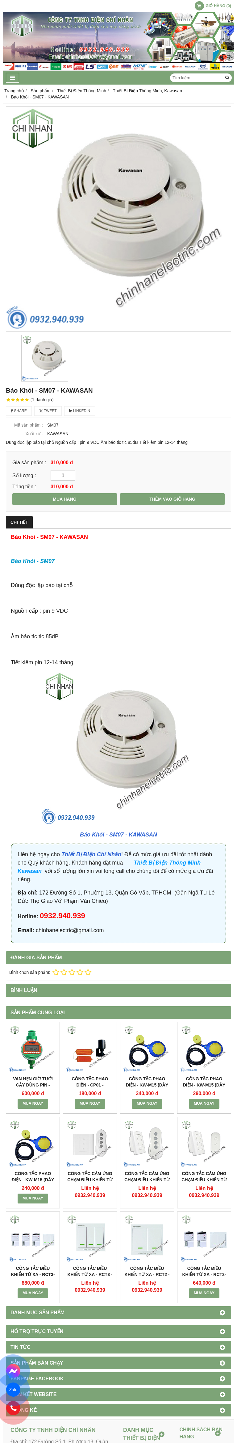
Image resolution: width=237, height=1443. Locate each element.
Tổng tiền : (24, 486)
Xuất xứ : (34, 433)
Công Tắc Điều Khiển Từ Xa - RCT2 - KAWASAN (146, 1274)
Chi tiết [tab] (19, 522)
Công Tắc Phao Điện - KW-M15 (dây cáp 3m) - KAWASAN (204, 1085)
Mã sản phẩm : (28, 425)
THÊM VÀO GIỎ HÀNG (172, 499)
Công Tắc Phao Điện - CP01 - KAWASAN (90, 1085)
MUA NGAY (33, 1103)
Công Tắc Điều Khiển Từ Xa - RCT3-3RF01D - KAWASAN (33, 1274)
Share (19, 411)
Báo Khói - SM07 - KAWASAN (118, 835)
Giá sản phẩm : (29, 462)
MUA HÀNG (64, 499)
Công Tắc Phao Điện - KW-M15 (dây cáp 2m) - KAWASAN (33, 1179)
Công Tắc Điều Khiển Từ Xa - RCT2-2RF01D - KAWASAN (204, 1274)
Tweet (48, 411)
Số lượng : (24, 475)
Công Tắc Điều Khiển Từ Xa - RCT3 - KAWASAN (89, 1274)
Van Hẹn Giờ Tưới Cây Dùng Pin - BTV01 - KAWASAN (33, 1085)
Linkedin (79, 411)
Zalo (13, 1389)
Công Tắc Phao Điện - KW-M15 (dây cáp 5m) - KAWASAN (147, 1085)
